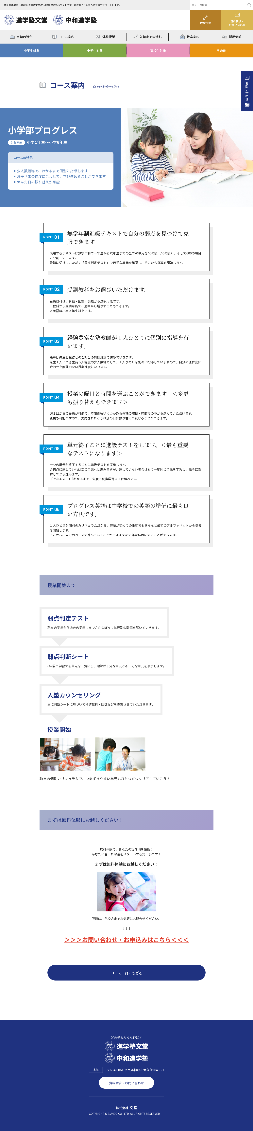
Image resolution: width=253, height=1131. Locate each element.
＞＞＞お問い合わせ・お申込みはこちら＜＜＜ (126, 939)
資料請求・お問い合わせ (126, 1083)
